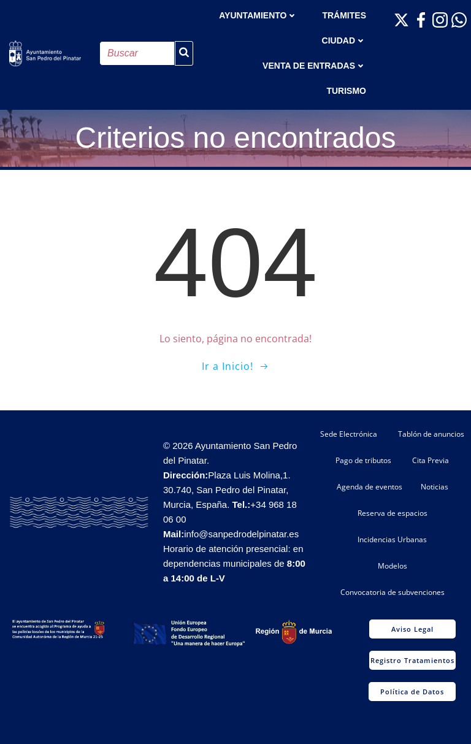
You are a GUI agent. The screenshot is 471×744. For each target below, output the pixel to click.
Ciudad (344, 40)
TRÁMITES (344, 15)
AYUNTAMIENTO (258, 15)
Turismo (346, 91)
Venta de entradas (314, 66)
